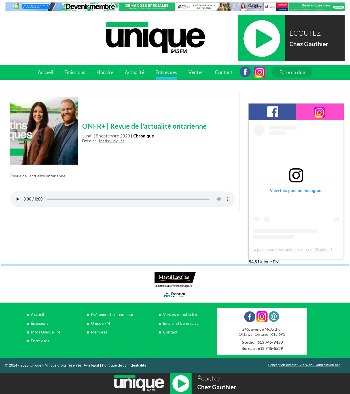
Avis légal (91, 365)
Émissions (74, 72)
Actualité (134, 72)
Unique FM (100, 323)
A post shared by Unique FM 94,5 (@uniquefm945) (298, 250)
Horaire (105, 72)
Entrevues (166, 72)
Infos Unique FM (45, 332)
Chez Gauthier (308, 43)
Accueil (45, 72)
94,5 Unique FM (264, 261)
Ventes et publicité (180, 314)
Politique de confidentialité (124, 365)
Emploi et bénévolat (180, 323)
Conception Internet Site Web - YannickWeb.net (304, 365)
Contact (223, 72)
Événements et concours (113, 314)
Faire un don (292, 72)
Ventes (195, 72)
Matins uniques (111, 141)
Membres (99, 332)
